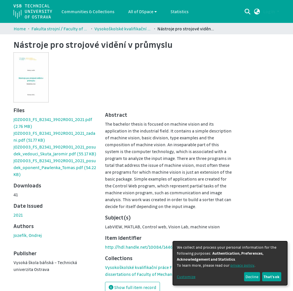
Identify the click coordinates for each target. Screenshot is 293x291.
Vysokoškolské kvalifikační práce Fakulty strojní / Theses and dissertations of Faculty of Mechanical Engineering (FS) (123, 28)
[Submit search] (247, 11)
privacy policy (242, 265)
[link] (54, 167)
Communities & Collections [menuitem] (88, 11)
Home (20, 28)
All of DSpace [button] (140, 11)
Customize (186, 276)
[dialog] (230, 263)
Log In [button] (269, 11)
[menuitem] (142, 11)
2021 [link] (18, 215)
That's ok (272, 276)
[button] (257, 11)
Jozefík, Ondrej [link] (27, 235)
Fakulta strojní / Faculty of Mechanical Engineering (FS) (60, 28)
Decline (252, 276)
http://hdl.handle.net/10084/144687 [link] (141, 247)
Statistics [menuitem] (180, 11)
